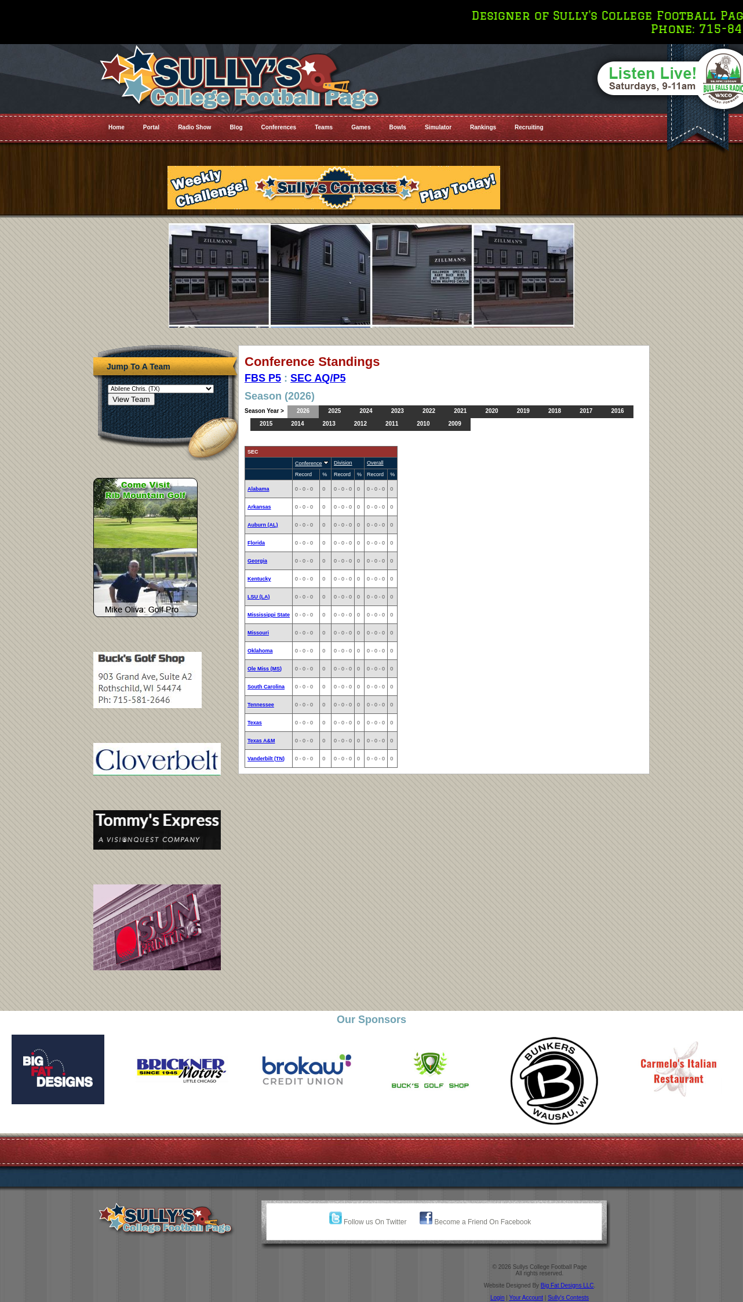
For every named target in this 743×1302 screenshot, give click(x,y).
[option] (62, 1069)
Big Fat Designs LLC (567, 1285)
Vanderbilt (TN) (266, 758)
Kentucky (259, 579)
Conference (308, 463)
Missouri (258, 633)
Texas (254, 723)
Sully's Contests (568, 1297)
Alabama (258, 489)
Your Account (526, 1297)
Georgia (257, 561)
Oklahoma (260, 651)
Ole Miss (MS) (264, 669)
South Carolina (266, 687)
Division (343, 463)
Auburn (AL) (262, 525)
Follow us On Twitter (368, 1222)
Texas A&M (261, 741)
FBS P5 (263, 378)
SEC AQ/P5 (317, 378)
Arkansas (259, 507)
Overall (375, 463)
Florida (256, 543)
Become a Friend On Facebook (475, 1222)
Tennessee (260, 705)
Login (497, 1297)
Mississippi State (268, 615)
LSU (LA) (258, 597)
